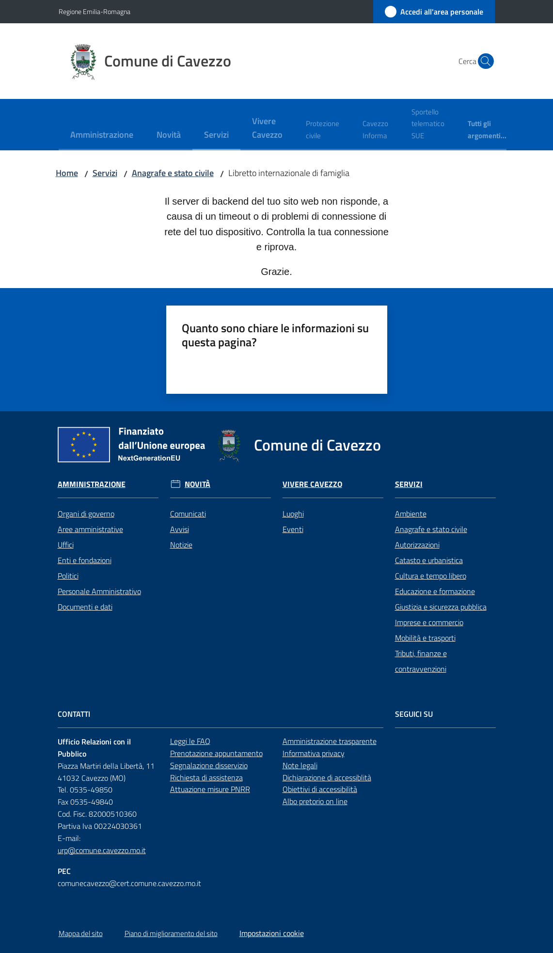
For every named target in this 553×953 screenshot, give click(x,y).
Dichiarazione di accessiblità (327, 777)
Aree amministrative (90, 529)
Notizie (181, 544)
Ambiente (411, 513)
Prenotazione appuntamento (216, 753)
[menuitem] (102, 135)
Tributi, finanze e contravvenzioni (421, 661)
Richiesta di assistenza (206, 777)
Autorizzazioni (417, 544)
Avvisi (179, 529)
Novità (197, 484)
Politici (68, 575)
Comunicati (188, 513)
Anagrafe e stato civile (173, 172)
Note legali (300, 765)
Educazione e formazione (435, 591)
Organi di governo (86, 513)
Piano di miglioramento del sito (171, 933)
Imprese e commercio (429, 622)
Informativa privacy (314, 753)
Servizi (105, 172)
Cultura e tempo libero (430, 575)
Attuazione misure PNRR (210, 789)
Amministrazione (92, 484)
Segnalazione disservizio (209, 765)
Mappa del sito (81, 933)
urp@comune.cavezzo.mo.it (102, 850)
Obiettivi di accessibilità (320, 789)
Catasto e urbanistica (429, 560)
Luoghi (293, 513)
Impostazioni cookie (271, 933)
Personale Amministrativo (99, 591)
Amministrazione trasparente (330, 741)
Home (67, 172)
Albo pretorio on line (315, 801)
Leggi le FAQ (190, 741)
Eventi (293, 529)
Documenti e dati (85, 607)
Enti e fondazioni (84, 560)
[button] (483, 61)
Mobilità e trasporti (425, 638)
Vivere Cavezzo (312, 484)
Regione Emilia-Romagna (94, 11)
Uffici (66, 544)
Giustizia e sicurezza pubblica (441, 607)
